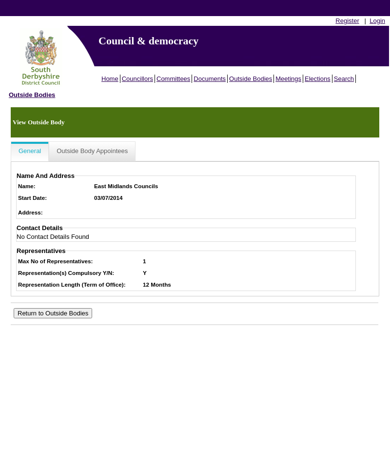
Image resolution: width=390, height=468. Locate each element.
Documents (210, 78)
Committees (173, 78)
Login (377, 20)
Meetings (288, 78)
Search (344, 78)
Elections (318, 78)
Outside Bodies (250, 78)
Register (347, 20)
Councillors (137, 78)
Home (109, 78)
